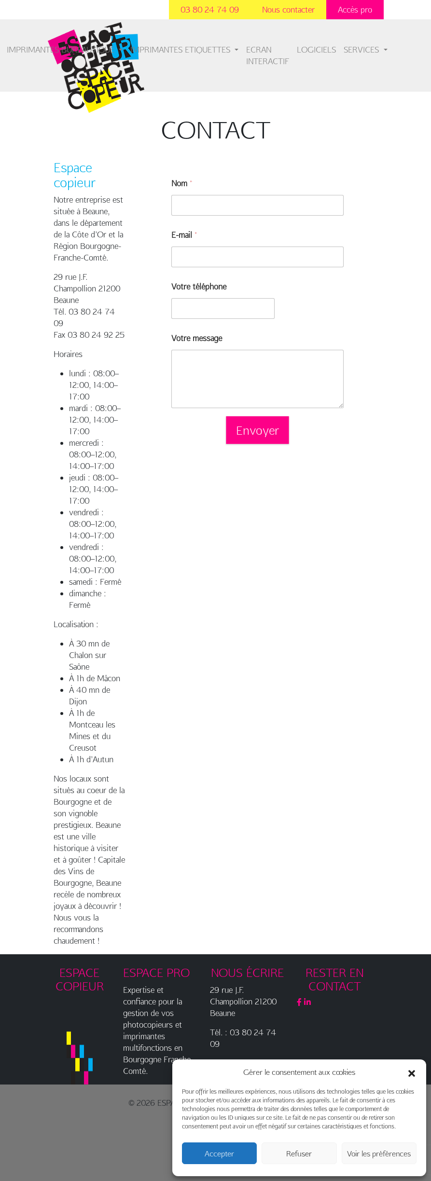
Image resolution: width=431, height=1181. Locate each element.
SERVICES (362, 49)
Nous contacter (288, 9)
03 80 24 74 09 (210, 9)
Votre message (196, 338)
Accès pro (355, 9)
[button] (412, 1072)
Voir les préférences (379, 1153)
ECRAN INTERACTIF (267, 55)
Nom (181, 183)
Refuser (299, 1153)
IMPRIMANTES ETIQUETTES (181, 49)
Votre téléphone (198, 286)
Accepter (219, 1153)
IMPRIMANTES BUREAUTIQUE (62, 49)
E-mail (184, 234)
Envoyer (257, 430)
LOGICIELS (316, 49)
